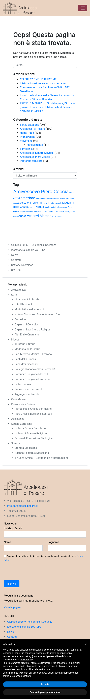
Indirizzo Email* (13, 528)
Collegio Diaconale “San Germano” (35, 369)
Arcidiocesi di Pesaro (32, 128)
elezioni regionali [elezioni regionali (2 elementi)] (31, 202)
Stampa (15, 443)
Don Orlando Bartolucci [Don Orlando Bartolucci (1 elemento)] (64, 198)
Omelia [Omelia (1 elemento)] (47, 207)
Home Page (27, 132)
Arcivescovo (18, 290)
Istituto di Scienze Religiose (31, 433)
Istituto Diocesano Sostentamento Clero (38, 314)
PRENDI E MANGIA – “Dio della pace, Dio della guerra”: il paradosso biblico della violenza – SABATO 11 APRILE (47, 107)
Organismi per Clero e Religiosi (33, 329)
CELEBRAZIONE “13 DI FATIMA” (38, 79)
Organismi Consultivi (27, 324)
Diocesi (15, 339)
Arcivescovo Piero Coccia (35, 156)
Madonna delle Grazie (27, 349)
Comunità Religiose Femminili (32, 379)
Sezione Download (22, 265)
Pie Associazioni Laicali (29, 389)
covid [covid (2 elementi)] (16, 198)
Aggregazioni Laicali (27, 394)
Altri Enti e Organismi (27, 334)
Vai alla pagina (12, 607)
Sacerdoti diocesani (26, 364)
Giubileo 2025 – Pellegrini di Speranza (33, 245)
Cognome (53, 542)
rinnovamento (35, 144)
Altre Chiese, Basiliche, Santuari (33, 413)
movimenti (26, 140)
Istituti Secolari (23, 384)
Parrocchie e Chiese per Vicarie (33, 408)
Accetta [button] (45, 684)
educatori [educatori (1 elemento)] (17, 203)
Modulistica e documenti (29, 309)
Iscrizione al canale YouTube (28, 250)
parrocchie (26, 148)
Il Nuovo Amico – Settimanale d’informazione (42, 457)
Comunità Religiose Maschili (31, 374)
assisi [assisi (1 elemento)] (71, 193)
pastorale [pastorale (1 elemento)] (25, 211)
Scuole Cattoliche (21, 423)
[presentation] (29, 571)
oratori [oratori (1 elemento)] (53, 207)
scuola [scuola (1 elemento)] (61, 211)
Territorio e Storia (25, 344)
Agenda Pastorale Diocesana (32, 452)
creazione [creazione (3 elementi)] (28, 198)
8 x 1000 (16, 270)
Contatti (16, 260)
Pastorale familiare (31, 160)
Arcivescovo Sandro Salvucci (37, 152)
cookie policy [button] (26, 659)
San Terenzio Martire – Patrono (33, 354)
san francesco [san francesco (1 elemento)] (35, 211)
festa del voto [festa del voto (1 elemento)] (48, 203)
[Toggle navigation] (82, 8)
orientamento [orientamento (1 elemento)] (62, 207)
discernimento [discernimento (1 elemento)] (49, 198)
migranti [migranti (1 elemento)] (31, 207)
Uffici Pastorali (23, 304)
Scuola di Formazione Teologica (34, 438)
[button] (85, 644)
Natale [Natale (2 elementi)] (40, 206)
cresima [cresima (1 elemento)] (39, 198)
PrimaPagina (27, 136)
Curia (14, 295)
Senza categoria (29, 124)
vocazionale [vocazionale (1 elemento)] (56, 216)
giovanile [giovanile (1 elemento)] (58, 203)
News (14, 255)
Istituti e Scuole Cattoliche (30, 428)
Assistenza (17, 418)
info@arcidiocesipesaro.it (22, 505)
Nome (7, 542)
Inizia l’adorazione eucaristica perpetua (43, 83)
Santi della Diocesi (26, 359)
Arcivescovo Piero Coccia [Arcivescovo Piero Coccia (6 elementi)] (41, 191)
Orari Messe (18, 399)
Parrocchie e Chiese (23, 404)
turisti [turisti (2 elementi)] (22, 216)
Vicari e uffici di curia (27, 299)
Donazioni (20, 319)
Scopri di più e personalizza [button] (44, 692)
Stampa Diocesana (26, 447)
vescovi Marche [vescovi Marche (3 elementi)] (39, 216)
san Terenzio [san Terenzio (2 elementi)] (50, 211)
